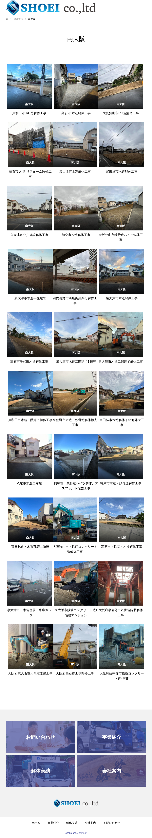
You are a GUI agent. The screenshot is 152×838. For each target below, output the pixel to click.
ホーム (36, 822)
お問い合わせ (112, 822)
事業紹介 (53, 822)
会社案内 (90, 822)
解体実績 (71, 822)
